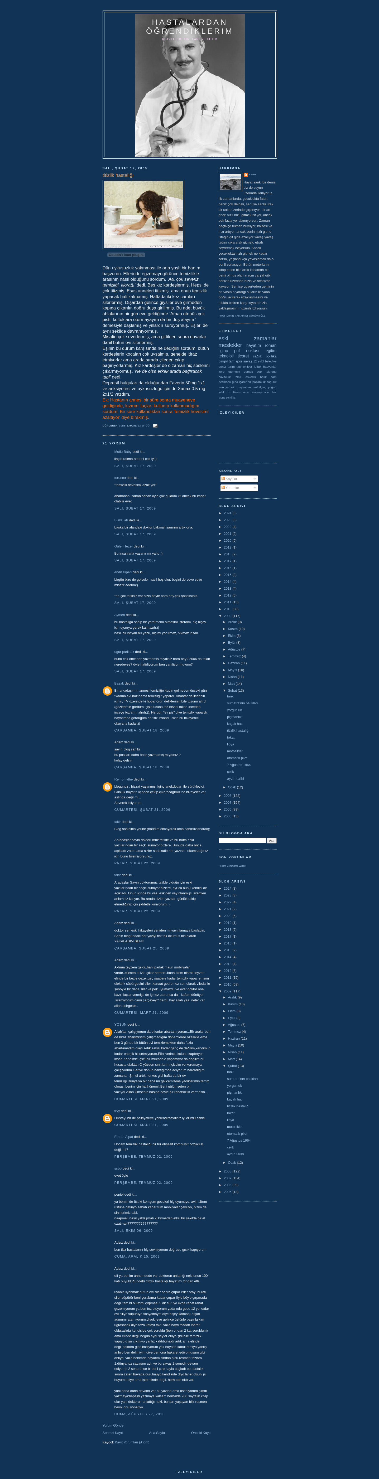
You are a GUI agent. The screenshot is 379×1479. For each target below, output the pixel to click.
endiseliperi (123, 572)
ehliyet (247, 366)
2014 (228, 582)
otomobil (234, 371)
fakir (117, 822)
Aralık (233, 622)
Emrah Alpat (123, 1137)
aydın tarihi (235, 778)
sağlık (257, 356)
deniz (222, 366)
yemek (248, 371)
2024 (228, 513)
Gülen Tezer (123, 546)
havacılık (225, 377)
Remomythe (123, 779)
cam (273, 377)
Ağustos (234, 649)
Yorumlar (230, 488)
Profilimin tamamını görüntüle (242, 315)
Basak (119, 683)
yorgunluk (234, 710)
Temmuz (235, 656)
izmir (238, 377)
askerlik (251, 377)
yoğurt (272, 387)
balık (263, 377)
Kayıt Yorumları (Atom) (132, 1442)
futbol (257, 366)
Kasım (233, 629)
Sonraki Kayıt (113, 1433)
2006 (228, 809)
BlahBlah (121, 520)
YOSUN (120, 1024)
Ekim (232, 636)
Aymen (119, 615)
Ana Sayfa (157, 1433)
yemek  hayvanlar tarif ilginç (246, 387)
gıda (235, 382)
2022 (228, 527)
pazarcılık (259, 382)
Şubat (233, 690)
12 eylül (258, 361)
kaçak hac (235, 724)
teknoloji (226, 356)
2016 (228, 568)
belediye (271, 361)
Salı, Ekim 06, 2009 (133, 1231)
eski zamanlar (248, 338)
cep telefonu (267, 371)
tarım (231, 366)
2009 (228, 616)
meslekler (230, 345)
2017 (228, 561)
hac (274, 392)
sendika (231, 397)
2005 (228, 816)
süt (274, 382)
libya (230, 744)
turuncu (120, 478)
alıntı (267, 392)
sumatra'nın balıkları (242, 703)
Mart (232, 684)
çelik (230, 772)
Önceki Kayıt (201, 1433)
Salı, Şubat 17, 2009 (135, 466)
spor (239, 361)
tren (221, 387)
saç (269, 382)
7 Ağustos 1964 (239, 765)
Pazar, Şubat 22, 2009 (137, 863)
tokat (230, 737)
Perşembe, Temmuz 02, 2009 (143, 1156)
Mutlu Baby (123, 452)
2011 (228, 602)
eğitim (271, 350)
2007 (228, 802)
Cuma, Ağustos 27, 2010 (139, 1414)
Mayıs (233, 670)
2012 (228, 595)
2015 (228, 575)
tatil (239, 366)
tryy (117, 1111)
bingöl (223, 361)
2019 (228, 547)
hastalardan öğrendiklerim (189, 26)
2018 (228, 554)
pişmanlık (234, 717)
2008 (228, 796)
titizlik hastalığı (238, 731)
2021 (228, 534)
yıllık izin (225, 392)
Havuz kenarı (241, 392)
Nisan (233, 677)
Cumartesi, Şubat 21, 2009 (142, 810)
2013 (228, 588)
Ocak (232, 787)
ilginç (223, 350)
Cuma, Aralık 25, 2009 (137, 1256)
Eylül (232, 642)
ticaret (243, 356)
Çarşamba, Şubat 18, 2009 (141, 730)
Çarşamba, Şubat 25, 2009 (141, 948)
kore (222, 371)
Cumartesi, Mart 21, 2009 (141, 1013)
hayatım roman (261, 345)
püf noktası (247, 350)
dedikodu (225, 382)
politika (271, 356)
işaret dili (245, 382)
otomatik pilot (237, 758)
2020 (228, 540)
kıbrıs (222, 397)
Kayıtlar (229, 479)
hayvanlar (270, 366)
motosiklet (235, 751)
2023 (228, 520)
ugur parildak (124, 652)
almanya (257, 392)
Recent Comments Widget (232, 866)
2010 (228, 609)
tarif (231, 361)
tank (230, 696)
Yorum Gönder (114, 1425)
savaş (247, 361)
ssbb (118, 1168)
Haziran (234, 663)
